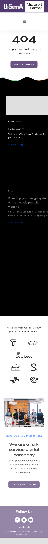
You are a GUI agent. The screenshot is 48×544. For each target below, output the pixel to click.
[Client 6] (13, 340)
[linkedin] (30, 520)
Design (11, 192)
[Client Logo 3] (14, 377)
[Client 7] (34, 364)
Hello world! (16, 130)
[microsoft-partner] (34, 1)
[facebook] (17, 520)
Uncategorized (14, 122)
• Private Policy (23, 527)
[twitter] (24, 520)
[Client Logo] (24, 352)
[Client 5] (32, 341)
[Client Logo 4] (15, 364)
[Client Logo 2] (34, 377)
